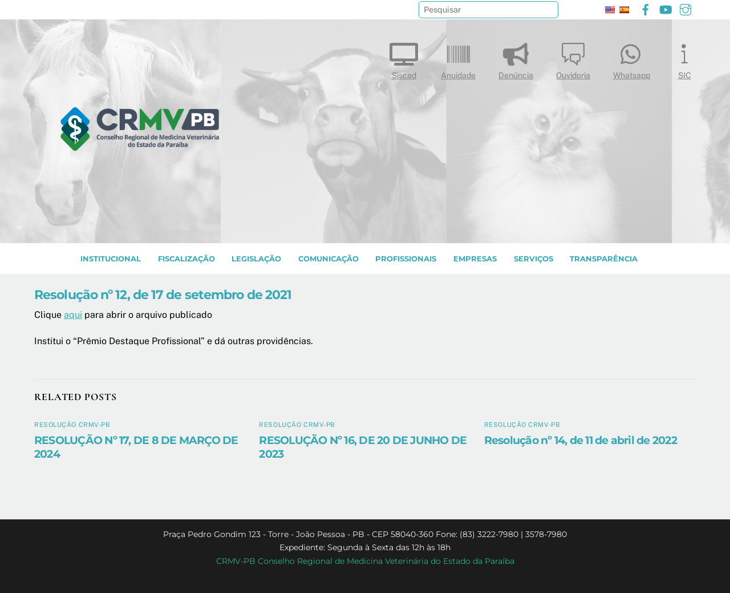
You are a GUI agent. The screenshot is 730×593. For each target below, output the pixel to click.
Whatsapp (631, 58)
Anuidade (458, 58)
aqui (73, 314)
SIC (684, 58)
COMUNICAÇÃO (328, 259)
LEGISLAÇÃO (256, 259)
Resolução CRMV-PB (72, 425)
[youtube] (665, 8)
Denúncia (515, 58)
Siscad (404, 58)
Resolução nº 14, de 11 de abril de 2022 (580, 440)
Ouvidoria (573, 58)
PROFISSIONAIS (405, 259)
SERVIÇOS (533, 259)
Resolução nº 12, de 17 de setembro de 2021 (162, 294)
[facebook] (645, 8)
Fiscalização (186, 259)
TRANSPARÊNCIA (604, 259)
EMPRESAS (475, 259)
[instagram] (685, 8)
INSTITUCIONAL (110, 259)
